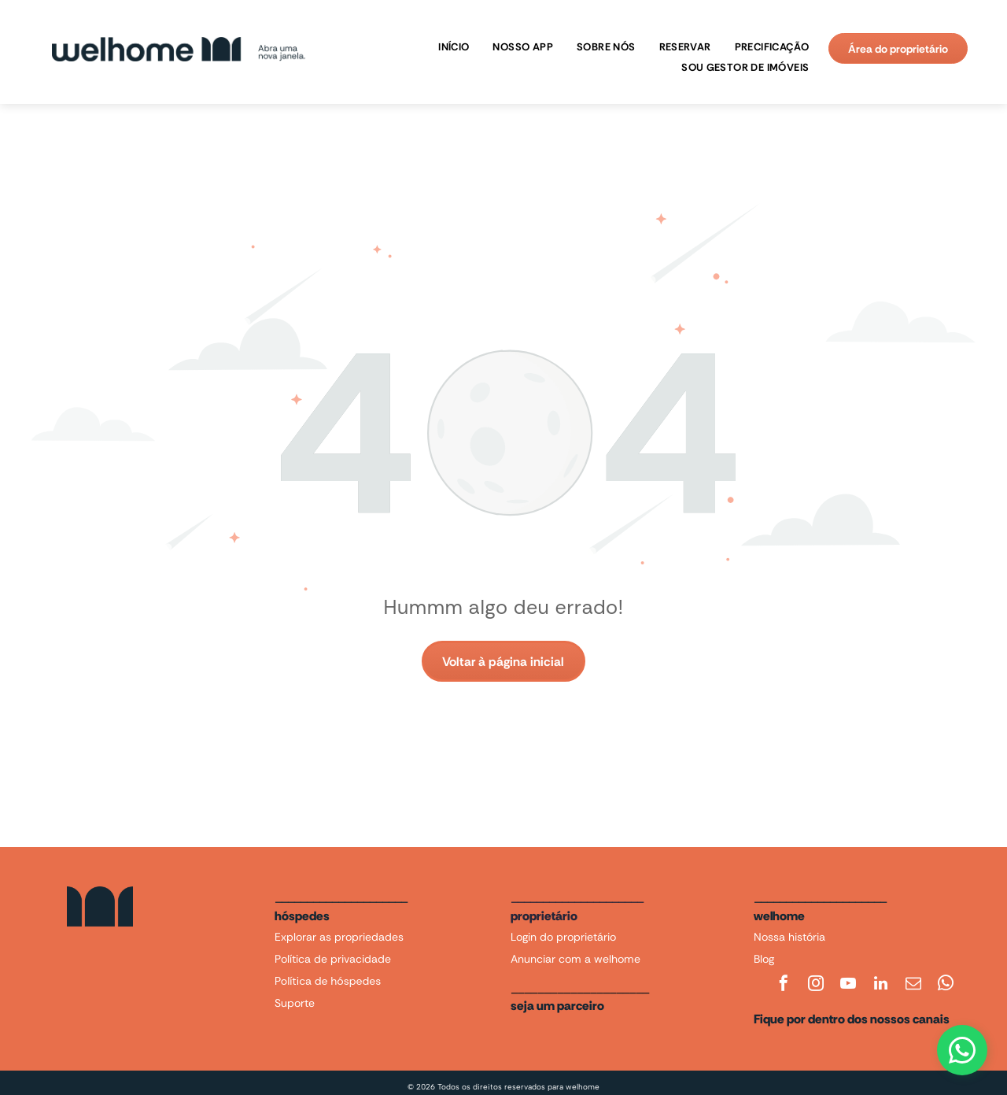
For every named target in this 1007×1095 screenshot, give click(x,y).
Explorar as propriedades (339, 937)
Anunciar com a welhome (575, 959)
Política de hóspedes (328, 981)
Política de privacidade (333, 959)
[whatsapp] (945, 985)
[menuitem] (449, 47)
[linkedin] (881, 985)
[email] (913, 985)
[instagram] (816, 985)
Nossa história (789, 937)
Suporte (295, 1003)
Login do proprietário (563, 937)
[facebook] (783, 985)
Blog (764, 959)
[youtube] (848, 985)
